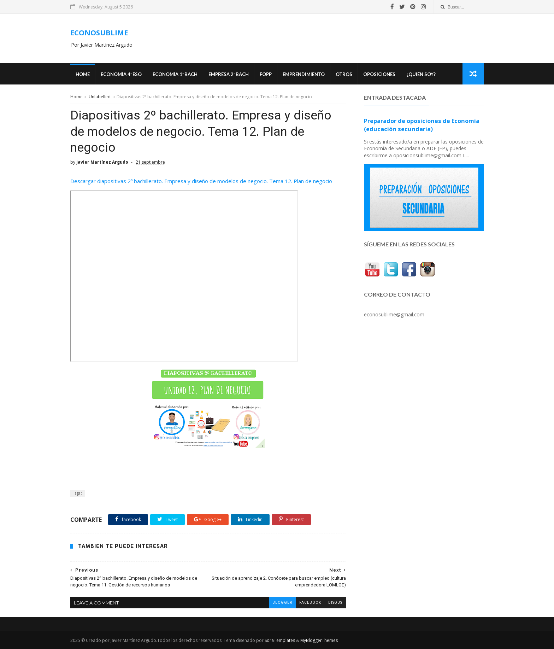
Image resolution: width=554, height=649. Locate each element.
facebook (310, 602)
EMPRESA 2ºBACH (228, 74)
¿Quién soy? (421, 74)
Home (83, 74)
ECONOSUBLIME (99, 32)
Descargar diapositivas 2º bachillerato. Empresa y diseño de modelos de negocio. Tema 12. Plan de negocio (201, 181)
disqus (335, 602)
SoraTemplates (280, 640)
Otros (344, 74)
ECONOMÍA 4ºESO (121, 74)
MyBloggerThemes (319, 640)
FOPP (266, 74)
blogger (282, 602)
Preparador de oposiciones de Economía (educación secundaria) (421, 125)
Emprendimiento (304, 74)
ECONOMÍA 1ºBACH (175, 74)
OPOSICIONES (379, 74)
